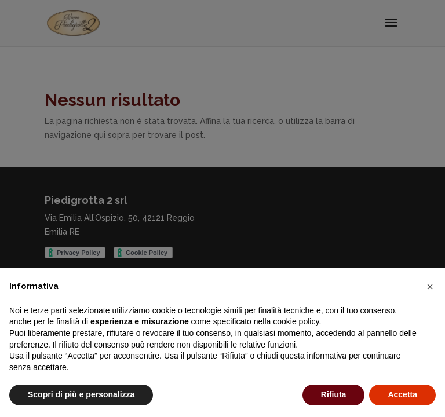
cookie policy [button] (296, 321)
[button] (430, 286)
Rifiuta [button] (333, 394)
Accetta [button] (402, 394)
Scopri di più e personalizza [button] (81, 394)
